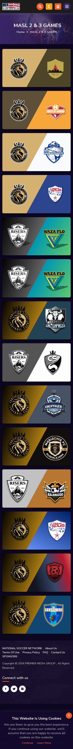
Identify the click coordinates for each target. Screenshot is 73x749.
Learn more (44, 743)
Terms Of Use (10, 652)
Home (21, 32)
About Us (51, 648)
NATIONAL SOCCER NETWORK (22, 648)
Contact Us (58, 652)
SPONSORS (9, 656)
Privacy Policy (31, 652)
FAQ (45, 652)
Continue (27, 743)
